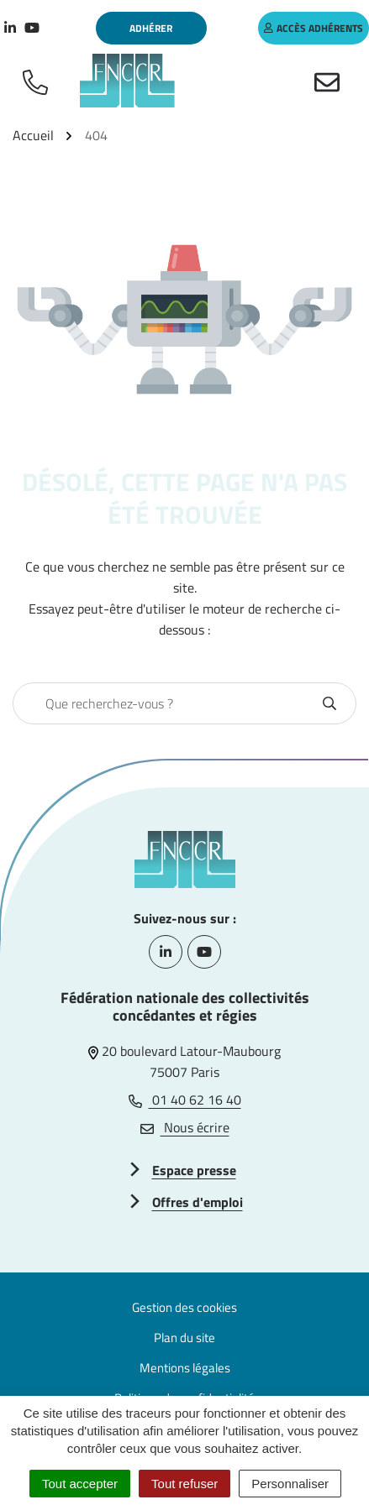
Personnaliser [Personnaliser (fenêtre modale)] (290, 1483)
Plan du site (184, 1337)
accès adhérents (313, 28)
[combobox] (166, 703)
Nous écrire (184, 1127)
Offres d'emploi (197, 1202)
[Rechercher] (329, 703)
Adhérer (150, 28)
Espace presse (194, 1170)
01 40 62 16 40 (185, 1099)
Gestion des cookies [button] (184, 1307)
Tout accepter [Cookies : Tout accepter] (80, 1483)
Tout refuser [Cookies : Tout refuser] (184, 1483)
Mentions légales (185, 1367)
